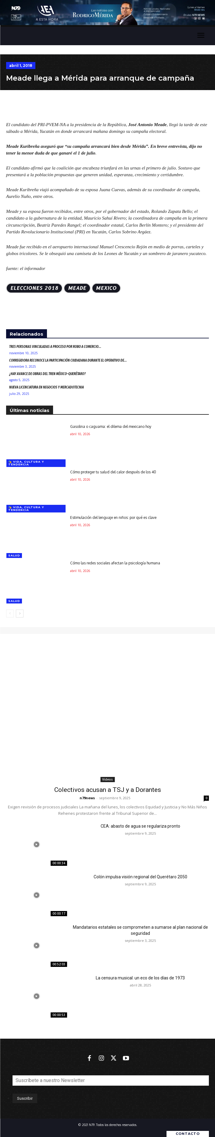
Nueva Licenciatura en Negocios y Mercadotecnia (46, 387)
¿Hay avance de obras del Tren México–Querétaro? (47, 374)
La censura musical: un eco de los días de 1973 (140, 977)
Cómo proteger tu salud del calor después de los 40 (113, 472)
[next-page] (19, 614)
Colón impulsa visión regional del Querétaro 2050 (140, 876)
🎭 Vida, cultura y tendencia (26, 463)
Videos (107, 779)
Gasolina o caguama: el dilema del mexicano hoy (110, 426)
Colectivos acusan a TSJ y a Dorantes (107, 789)
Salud (14, 555)
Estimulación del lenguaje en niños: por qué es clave (113, 517)
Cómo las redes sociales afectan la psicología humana (115, 563)
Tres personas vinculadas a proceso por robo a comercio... (55, 346)
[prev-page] (10, 614)
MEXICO (106, 288)
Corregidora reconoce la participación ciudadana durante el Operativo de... (68, 360)
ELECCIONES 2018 (34, 288)
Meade (77, 288)
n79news (87, 798)
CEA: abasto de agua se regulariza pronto (140, 826)
